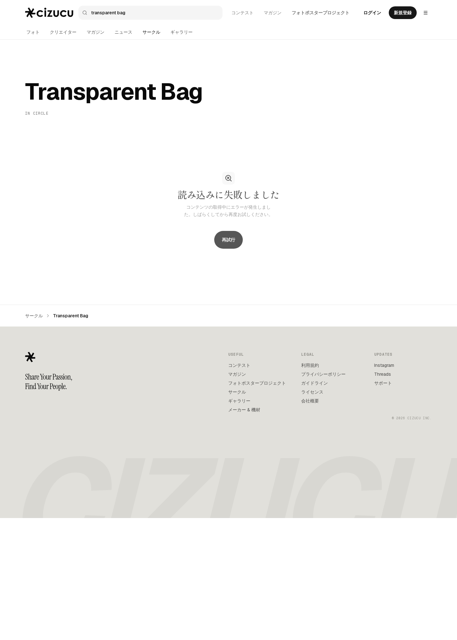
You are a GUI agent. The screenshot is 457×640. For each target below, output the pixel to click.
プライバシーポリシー (323, 496)
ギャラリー (181, 32)
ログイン (372, 13)
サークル (151, 32)
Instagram (384, 487)
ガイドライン (314, 505)
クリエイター (63, 32)
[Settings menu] (425, 12)
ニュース (123, 32)
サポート (383, 505)
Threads (382, 496)
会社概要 (310, 522)
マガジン (272, 13)
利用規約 (310, 487)
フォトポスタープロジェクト (320, 13)
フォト (33, 32)
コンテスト (242, 13)
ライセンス (312, 513)
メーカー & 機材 (244, 531)
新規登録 (403, 13)
